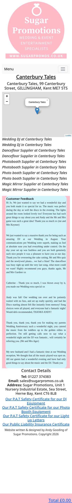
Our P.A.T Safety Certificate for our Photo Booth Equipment (36, 409)
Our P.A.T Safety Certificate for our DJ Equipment (36, 401)
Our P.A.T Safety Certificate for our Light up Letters (36, 417)
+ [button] (7, 96)
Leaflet (68, 135)
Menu (9, 69)
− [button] (7, 101)
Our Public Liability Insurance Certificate (35, 424)
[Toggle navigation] (63, 69)
